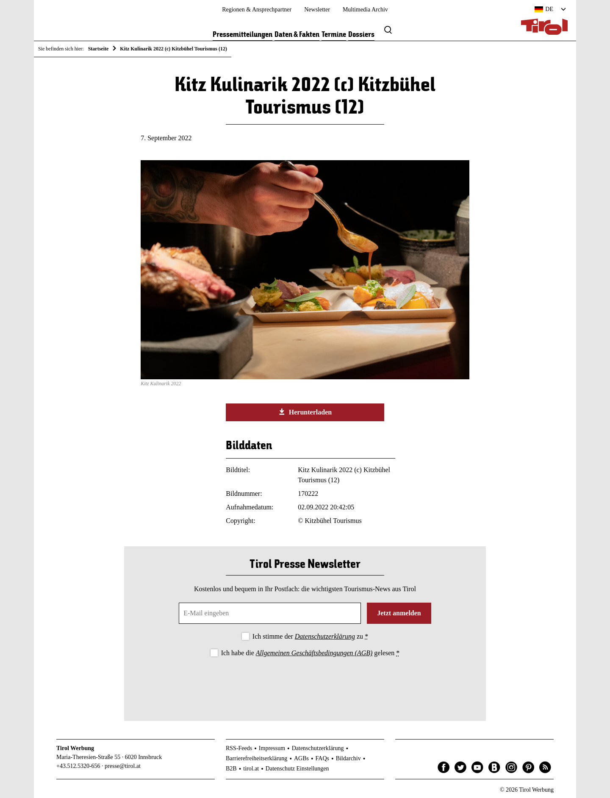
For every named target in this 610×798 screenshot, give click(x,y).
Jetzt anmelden (399, 613)
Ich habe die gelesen (310, 652)
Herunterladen (305, 412)
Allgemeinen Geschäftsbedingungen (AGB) (314, 652)
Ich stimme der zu (310, 636)
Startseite (98, 49)
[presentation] (305, 681)
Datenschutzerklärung (325, 636)
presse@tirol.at (123, 766)
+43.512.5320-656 (78, 766)
